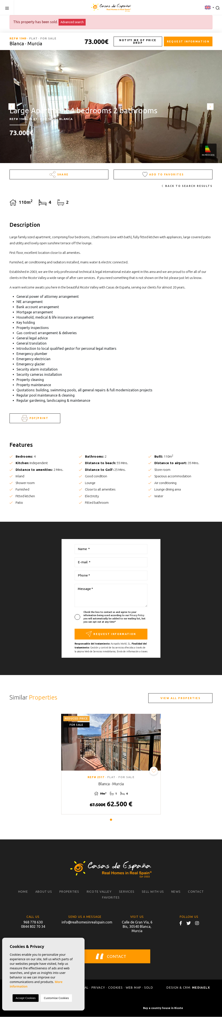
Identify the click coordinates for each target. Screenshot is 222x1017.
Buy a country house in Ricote (163, 1008)
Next (211, 106)
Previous (11, 106)
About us (43, 892)
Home (23, 892)
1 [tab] (111, 820)
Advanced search (72, 22)
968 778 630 (33, 922)
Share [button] (59, 174)
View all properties (180, 698)
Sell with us (153, 892)
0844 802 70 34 (33, 927)
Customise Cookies (56, 998)
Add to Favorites (163, 174)
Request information (188, 41)
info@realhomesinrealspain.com (85, 922)
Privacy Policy (137, 615)
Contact (196, 892)
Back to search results (187, 186)
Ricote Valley (99, 892)
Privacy (98, 987)
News (176, 892)
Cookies (115, 987)
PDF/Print (34, 418)
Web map (133, 987)
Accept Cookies (26, 998)
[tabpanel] (111, 764)
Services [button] (126, 892)
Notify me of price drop (137, 41)
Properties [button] (69, 892)
